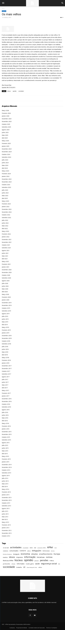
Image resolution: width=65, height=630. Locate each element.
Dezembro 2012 (6, 530)
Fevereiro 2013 (6, 525)
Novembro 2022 (7, 212)
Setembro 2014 (6, 473)
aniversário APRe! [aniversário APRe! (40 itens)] (41, 547)
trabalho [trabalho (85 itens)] (19, 567)
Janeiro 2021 (5, 267)
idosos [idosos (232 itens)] (12, 557)
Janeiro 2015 (5, 462)
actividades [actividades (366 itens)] (15, 547)
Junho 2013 (5, 514)
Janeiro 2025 (5, 146)
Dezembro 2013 (6, 497)
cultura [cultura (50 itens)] (29, 551)
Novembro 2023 (7, 182)
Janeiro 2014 (5, 495)
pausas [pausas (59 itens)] (36, 560)
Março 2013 (5, 522)
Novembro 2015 (7, 434)
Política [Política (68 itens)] (52, 560)
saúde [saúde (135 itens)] (37, 564)
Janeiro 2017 (5, 396)
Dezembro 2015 (6, 431)
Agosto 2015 (5, 442)
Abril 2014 (5, 486)
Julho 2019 (5, 316)
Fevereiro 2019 (6, 330)
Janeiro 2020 (5, 300)
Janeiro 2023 (5, 206)
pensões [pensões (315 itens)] (44, 560)
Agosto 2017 (5, 377)
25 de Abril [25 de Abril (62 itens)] (6, 548)
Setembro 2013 (6, 506)
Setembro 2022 (6, 217)
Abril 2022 (5, 228)
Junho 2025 (5, 132)
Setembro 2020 (6, 278)
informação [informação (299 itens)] (29, 557)
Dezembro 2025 (6, 119)
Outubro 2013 (6, 503)
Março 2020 (5, 294)
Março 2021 (5, 261)
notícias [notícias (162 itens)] (49, 557)
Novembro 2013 (7, 500)
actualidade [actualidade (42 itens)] (25, 547)
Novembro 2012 (7, 533)
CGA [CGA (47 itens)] (55, 547)
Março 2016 (5, 423)
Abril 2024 (5, 168)
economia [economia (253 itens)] (25, 554)
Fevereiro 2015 (6, 459)
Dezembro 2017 (6, 366)
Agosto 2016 (5, 410)
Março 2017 (5, 390)
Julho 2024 (5, 160)
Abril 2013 (5, 519)
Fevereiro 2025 (6, 143)
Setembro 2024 (6, 157)
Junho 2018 (5, 349)
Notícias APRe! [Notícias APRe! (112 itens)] (8, 560)
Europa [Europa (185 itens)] (57, 554)
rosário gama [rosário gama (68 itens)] (30, 564)
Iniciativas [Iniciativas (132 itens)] (41, 557)
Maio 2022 (5, 226)
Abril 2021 (5, 259)
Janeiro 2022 (5, 237)
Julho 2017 (5, 379)
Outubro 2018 (6, 341)
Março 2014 (5, 489)
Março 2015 (5, 456)
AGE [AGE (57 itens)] (35, 548)
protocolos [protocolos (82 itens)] (6, 564)
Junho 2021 (5, 253)
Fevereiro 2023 (6, 204)
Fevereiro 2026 (6, 113)
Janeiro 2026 (5, 116)
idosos (9, 91)
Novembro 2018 (7, 338)
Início (3, 8)
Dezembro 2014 (6, 464)
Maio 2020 (5, 289)
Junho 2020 (5, 286)
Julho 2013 (5, 511)
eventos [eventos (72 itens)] (5, 557)
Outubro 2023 (6, 184)
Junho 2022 (5, 223)
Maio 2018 (5, 352)
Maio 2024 (5, 165)
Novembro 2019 (7, 305)
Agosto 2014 (5, 475)
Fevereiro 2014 (6, 492)
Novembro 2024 (7, 152)
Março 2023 (5, 201)
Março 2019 (5, 327)
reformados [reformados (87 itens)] (21, 564)
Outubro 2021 (6, 245)
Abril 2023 (5, 198)
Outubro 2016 (6, 404)
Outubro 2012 (6, 536)
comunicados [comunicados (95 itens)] (13, 551)
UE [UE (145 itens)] (24, 567)
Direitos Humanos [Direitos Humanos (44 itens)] (7, 554)
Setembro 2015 (6, 440)
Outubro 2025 (6, 124)
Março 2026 (5, 110)
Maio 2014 (5, 484)
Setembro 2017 (6, 374)
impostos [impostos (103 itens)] (19, 557)
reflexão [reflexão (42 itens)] (13, 564)
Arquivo (4, 11)
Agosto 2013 (5, 508)
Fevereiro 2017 (6, 393)
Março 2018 (5, 357)
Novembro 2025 (7, 121)
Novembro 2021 (7, 242)
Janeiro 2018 (5, 363)
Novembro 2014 (7, 467)
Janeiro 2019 (5, 333)
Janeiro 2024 (5, 176)
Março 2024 (5, 171)
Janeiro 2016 (5, 429)
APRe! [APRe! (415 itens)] (50, 547)
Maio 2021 (5, 256)
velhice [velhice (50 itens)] (40, 567)
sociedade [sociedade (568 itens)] (9, 567)
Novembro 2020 (7, 272)
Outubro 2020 (6, 275)
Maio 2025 (5, 135)
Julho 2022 (5, 220)
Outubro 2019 (6, 308)
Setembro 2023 (6, 187)
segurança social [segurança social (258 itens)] (49, 563)
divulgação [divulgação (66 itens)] (16, 554)
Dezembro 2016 (6, 399)
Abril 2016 (5, 420)
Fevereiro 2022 (6, 234)
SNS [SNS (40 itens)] (59, 564)
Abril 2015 (5, 453)
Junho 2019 (5, 319)
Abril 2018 (5, 355)
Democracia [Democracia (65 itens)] (46, 551)
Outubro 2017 (6, 371)
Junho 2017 (5, 382)
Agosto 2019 (5, 313)
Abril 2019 (5, 324)
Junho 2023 (5, 193)
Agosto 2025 (5, 130)
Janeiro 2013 (5, 528)
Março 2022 (5, 231)
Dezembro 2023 (6, 179)
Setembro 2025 (6, 127)
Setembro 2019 (6, 311)
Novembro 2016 (7, 401)
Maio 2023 (5, 195)
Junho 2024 (5, 162)
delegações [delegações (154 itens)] (36, 551)
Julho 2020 (5, 283)
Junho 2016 (5, 415)
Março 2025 (5, 141)
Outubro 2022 (6, 215)
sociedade (21, 91)
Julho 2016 (5, 412)
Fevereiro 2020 (6, 297)
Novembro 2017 (7, 368)
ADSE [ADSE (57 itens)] (31, 548)
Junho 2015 (5, 448)
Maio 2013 (5, 517)
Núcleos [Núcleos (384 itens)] (19, 560)
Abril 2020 (5, 291)
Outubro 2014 (6, 470)
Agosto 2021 (5, 250)
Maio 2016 (5, 418)
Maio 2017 (5, 385)
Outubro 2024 (6, 154)
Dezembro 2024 (6, 149)
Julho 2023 (5, 190)
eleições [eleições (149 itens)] (34, 554)
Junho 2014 (5, 481)
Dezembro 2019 (6, 302)
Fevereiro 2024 (6, 173)
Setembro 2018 (6, 344)
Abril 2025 (5, 138)
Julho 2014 (5, 478)
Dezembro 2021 (6, 239)
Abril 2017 (5, 388)
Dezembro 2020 (6, 270)
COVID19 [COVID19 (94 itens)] (23, 551)
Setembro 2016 (6, 407)
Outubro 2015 (6, 437)
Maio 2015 (5, 451)
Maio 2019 (5, 322)
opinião (14, 91)
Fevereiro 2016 (6, 426)
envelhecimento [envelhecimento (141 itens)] (45, 554)
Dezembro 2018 (6, 335)
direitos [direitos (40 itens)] (52, 551)
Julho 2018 (5, 346)
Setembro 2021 (6, 248)
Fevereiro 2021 (6, 264)
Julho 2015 (5, 445)
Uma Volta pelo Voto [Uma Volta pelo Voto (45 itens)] (32, 567)
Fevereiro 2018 (6, 360)
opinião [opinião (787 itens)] (28, 560)
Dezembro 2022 (6, 209)
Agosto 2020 (5, 281)
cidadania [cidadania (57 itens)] (5, 551)
